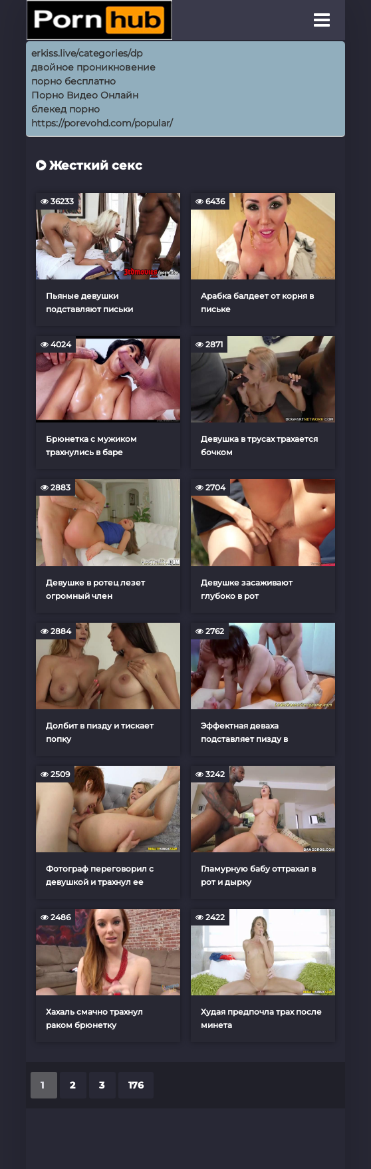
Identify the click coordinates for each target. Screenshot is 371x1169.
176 (136, 1085)
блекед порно (65, 109)
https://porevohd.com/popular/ (102, 123)
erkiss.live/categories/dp (86, 53)
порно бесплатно (73, 81)
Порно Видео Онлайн (84, 95)
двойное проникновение (93, 67)
